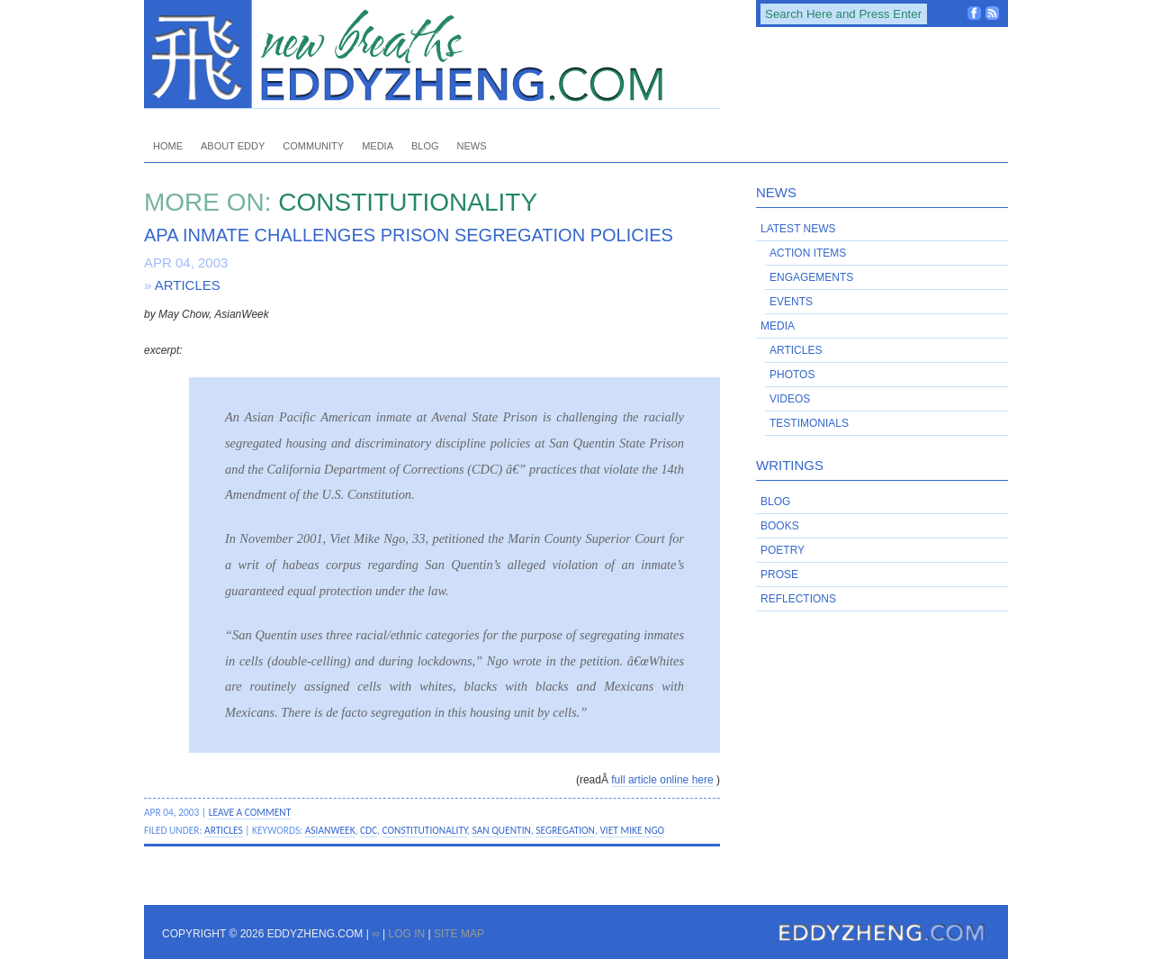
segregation (565, 830)
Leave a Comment (250, 812)
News (472, 145)
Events (791, 301)
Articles (187, 285)
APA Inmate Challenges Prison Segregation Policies (408, 235)
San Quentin (501, 830)
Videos (790, 399)
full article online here (662, 780)
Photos (792, 374)
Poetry (782, 550)
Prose (779, 574)
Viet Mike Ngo (631, 830)
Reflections (798, 599)
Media (377, 145)
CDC (368, 830)
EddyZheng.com (432, 54)
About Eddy (233, 145)
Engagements (811, 277)
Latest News (798, 228)
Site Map (459, 933)
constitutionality (425, 830)
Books (779, 526)
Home (168, 145)
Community (313, 145)
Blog (425, 145)
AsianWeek (330, 830)
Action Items (808, 253)
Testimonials (809, 423)
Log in (406, 933)
